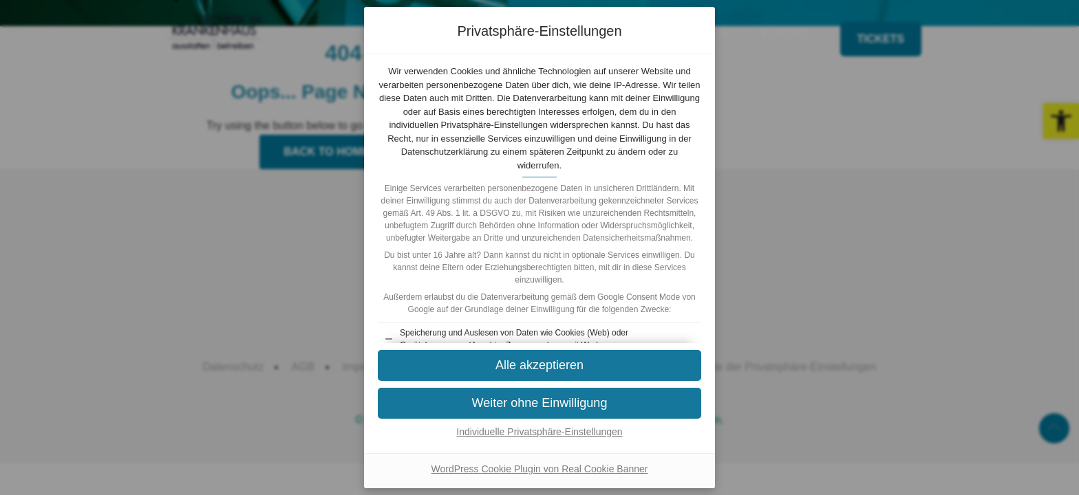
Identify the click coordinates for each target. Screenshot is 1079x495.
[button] (539, 365)
